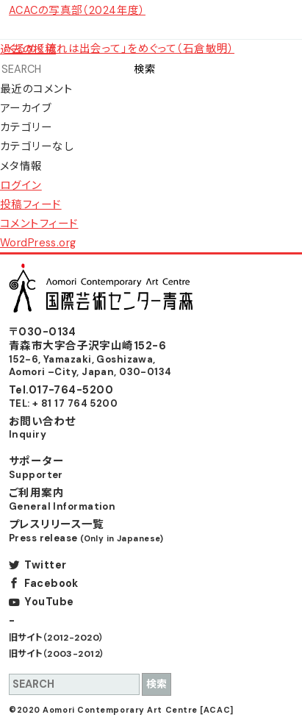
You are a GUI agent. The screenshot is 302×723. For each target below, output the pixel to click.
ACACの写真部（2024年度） (77, 10)
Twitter (45, 564)
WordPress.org (38, 242)
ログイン (21, 185)
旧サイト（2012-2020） (56, 638)
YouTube (48, 601)
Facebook (51, 583)
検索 (145, 69)
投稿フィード (31, 204)
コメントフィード (39, 223)
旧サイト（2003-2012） (57, 654)
